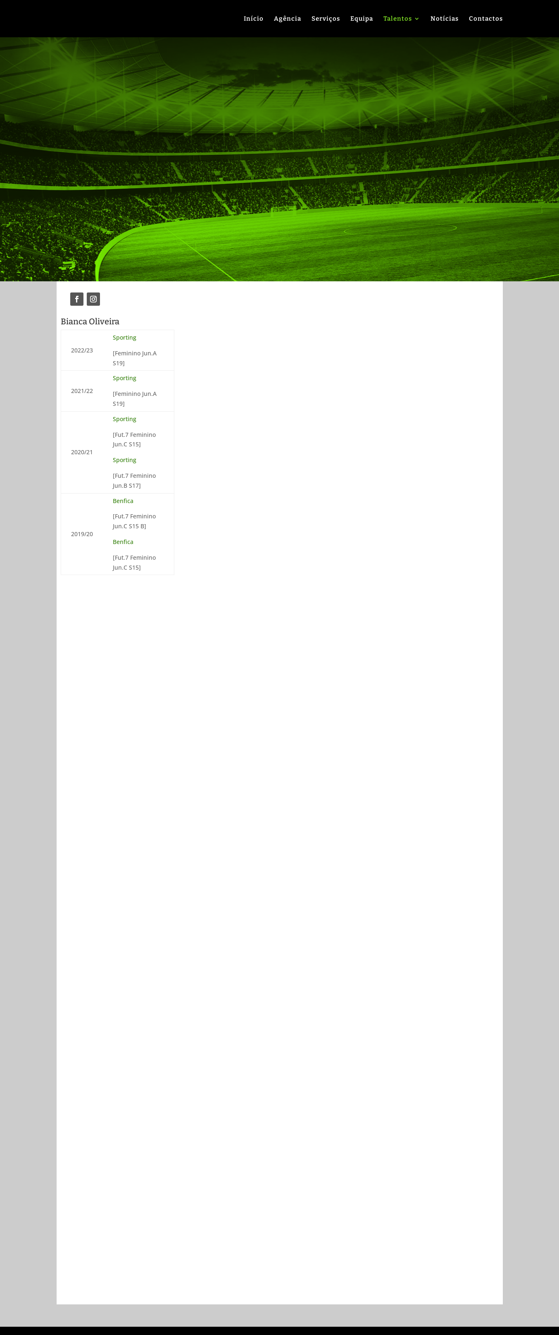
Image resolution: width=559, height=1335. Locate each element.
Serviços (326, 19)
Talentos (397, 19)
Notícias (445, 19)
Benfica (123, 501)
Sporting (124, 337)
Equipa (361, 19)
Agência (287, 19)
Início (254, 19)
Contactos (486, 19)
